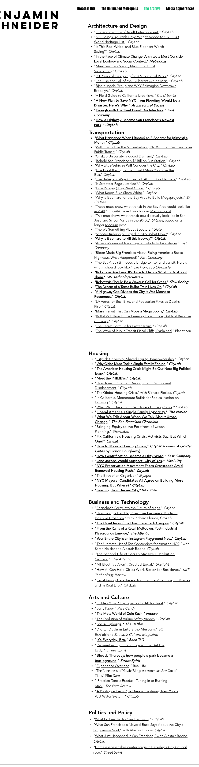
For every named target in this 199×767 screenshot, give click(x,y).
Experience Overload (113, 666)
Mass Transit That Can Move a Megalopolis (129, 311)
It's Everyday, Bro (111, 640)
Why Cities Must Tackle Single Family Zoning (131, 364)
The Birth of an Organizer (116, 475)
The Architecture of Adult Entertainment (127, 32)
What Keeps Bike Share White (119, 193)
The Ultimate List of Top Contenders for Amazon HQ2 (138, 544)
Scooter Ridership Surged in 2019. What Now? (131, 234)
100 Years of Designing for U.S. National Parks (131, 76)
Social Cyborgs (109, 624)
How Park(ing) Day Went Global (120, 188)
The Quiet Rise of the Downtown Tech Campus (133, 523)
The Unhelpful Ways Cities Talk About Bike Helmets (135, 179)
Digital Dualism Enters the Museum (126, 629)
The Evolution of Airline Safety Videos (126, 619)
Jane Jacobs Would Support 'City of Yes (129, 461)
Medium (111, 225)
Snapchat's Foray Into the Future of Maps (128, 508)
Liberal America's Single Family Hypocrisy (131, 412)
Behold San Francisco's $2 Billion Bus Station (130, 161)
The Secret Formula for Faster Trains (124, 326)
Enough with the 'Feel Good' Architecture (129, 110)
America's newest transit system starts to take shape (136, 243)
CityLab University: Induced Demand (124, 156)
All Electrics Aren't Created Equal (124, 564)
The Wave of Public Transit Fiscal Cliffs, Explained (134, 331)
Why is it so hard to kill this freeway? (124, 238)
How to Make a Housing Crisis (121, 446)
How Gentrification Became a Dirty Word (130, 456)
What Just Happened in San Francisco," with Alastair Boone (141, 736)
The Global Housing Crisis (117, 392)
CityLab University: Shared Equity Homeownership (135, 359)
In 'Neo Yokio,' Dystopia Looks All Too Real (130, 603)
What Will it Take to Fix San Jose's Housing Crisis (134, 407)
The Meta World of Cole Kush (119, 613)
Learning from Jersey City (117, 490)
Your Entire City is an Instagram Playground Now (134, 538)
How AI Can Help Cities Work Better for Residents (138, 569)
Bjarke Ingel (105, 86)
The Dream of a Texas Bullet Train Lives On (129, 287)
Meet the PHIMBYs (111, 378)
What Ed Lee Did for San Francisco (122, 719)
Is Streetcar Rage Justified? (117, 184)
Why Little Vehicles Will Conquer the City (127, 165)
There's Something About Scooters (123, 229)
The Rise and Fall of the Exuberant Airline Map (131, 81)
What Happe (105, 138)
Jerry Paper (105, 608)
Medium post (160, 211)
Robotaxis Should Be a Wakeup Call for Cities (131, 282)
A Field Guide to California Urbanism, (125, 95)
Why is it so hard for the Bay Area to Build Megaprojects (139, 197)
